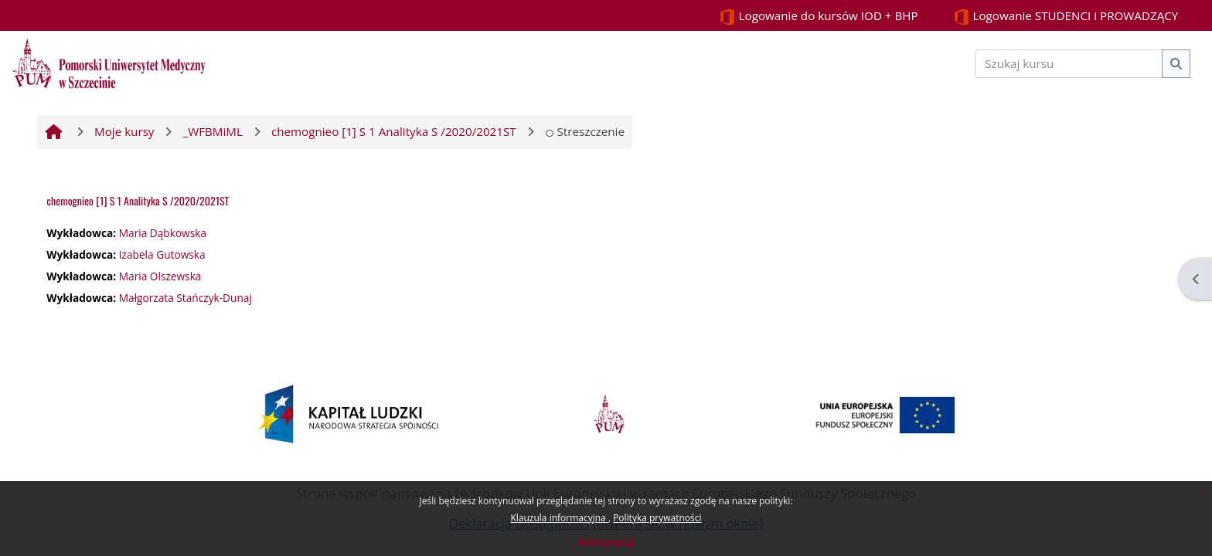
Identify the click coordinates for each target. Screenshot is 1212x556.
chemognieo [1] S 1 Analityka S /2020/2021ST (137, 200)
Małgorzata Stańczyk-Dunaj (185, 297)
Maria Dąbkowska (162, 232)
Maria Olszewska (160, 276)
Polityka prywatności (657, 517)
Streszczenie (585, 131)
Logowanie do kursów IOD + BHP (818, 16)
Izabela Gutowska (162, 254)
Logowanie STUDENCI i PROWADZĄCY (1066, 16)
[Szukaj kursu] (1069, 63)
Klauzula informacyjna (559, 517)
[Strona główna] (109, 62)
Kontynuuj (605, 541)
